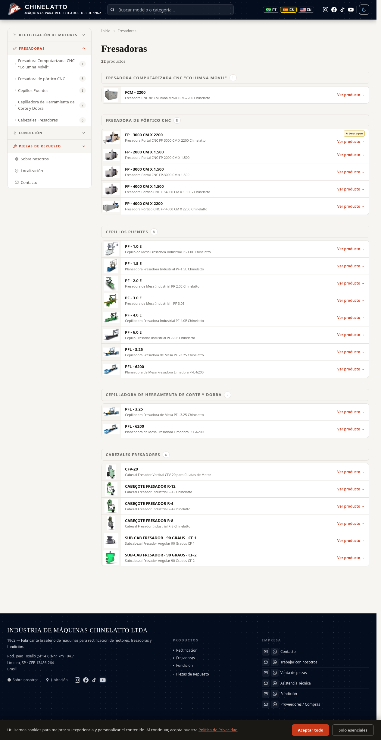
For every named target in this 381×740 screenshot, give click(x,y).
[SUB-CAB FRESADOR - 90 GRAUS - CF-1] (235, 540)
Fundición (27, 133)
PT (271, 9)
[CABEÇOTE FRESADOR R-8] (235, 523)
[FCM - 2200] (235, 95)
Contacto (288, 651)
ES (288, 9)
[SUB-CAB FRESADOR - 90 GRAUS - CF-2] (235, 557)
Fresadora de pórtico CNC (143, 120)
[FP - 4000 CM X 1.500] (235, 189)
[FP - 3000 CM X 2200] (235, 137)
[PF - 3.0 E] (235, 300)
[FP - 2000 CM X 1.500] (235, 154)
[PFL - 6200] (235, 369)
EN (305, 9)
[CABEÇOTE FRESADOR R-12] (235, 488)
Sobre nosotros (23, 679)
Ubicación (56, 679)
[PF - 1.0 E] (235, 249)
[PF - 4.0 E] (235, 317)
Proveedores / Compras (300, 704)
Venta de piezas (293, 672)
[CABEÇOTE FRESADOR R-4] (235, 506)
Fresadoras (29, 48)
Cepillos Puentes (132, 231)
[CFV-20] (235, 471)
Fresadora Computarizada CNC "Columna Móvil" (171, 77)
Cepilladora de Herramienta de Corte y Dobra (168, 395)
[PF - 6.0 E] (235, 334)
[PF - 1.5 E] (235, 266)
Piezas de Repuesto (37, 146)
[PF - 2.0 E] (235, 283)
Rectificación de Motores (45, 35)
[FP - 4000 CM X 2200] (235, 206)
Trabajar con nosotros (298, 662)
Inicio (106, 30)
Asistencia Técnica (295, 683)
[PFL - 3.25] (235, 352)
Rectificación (185, 650)
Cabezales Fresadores (138, 455)
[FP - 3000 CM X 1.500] (235, 171)
